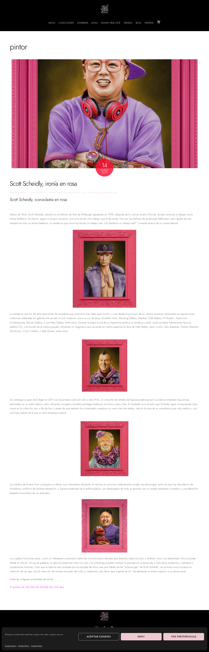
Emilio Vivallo (18, 192)
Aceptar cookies (99, 636)
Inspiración (41, 192)
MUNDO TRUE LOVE (110, 22)
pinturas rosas (79, 192)
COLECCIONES (66, 22)
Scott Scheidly (94, 192)
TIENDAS (128, 22)
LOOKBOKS (82, 22)
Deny (141, 636)
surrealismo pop (110, 192)
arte (32, 192)
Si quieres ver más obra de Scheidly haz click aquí (37, 587)
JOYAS (94, 22)
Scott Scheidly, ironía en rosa (43, 183)
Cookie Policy (10, 645)
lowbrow (61, 192)
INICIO (51, 22)
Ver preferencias (183, 636)
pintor (69, 192)
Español (149, 22)
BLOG (138, 22)
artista (53, 192)
